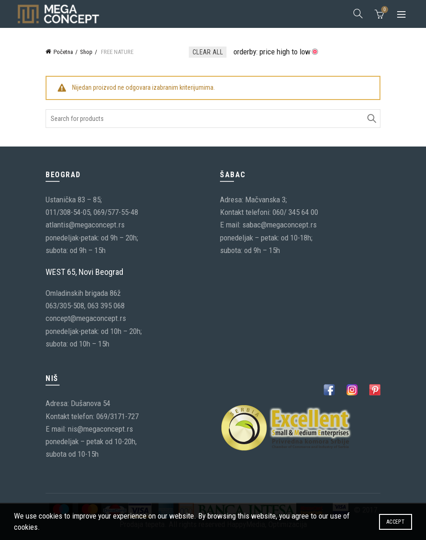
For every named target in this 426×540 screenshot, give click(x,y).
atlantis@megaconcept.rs (85, 224)
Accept (395, 522)
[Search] (358, 13)
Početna (63, 51)
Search (371, 118)
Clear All (208, 52)
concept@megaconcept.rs (86, 318)
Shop (86, 51)
